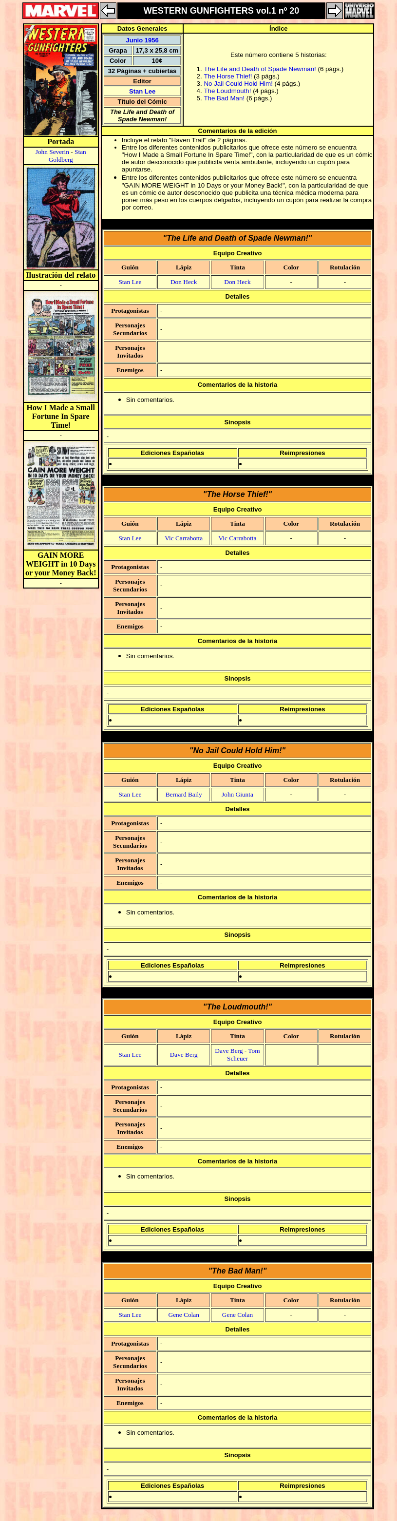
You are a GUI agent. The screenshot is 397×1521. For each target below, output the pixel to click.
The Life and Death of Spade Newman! (260, 69)
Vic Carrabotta (184, 538)
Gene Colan (184, 1314)
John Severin (52, 151)
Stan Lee (142, 91)
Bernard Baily (184, 794)
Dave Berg (184, 1054)
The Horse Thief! (228, 76)
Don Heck (183, 281)
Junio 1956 (142, 40)
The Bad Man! (224, 98)
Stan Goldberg (67, 155)
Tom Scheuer (243, 1054)
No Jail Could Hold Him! (238, 83)
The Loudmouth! (227, 91)
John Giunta (237, 794)
